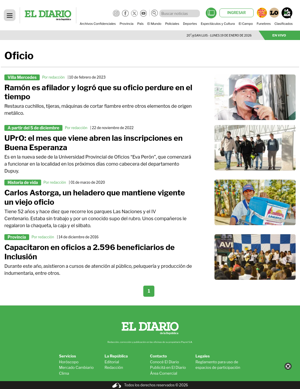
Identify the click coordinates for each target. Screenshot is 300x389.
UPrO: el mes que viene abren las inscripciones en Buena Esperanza (93, 142)
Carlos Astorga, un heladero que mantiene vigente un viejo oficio (94, 197)
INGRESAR (236, 13)
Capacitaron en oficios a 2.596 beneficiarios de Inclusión (89, 252)
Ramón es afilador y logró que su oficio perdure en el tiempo (98, 92)
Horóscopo (69, 362)
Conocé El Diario (164, 362)
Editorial (111, 362)
